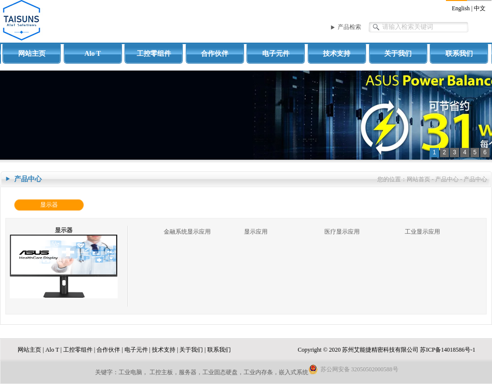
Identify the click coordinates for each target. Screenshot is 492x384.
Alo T (92, 53)
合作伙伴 (214, 53)
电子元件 (276, 53)
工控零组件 (154, 53)
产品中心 (447, 179)
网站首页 (418, 179)
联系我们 (459, 53)
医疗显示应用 (342, 231)
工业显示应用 (422, 231)
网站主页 (32, 53)
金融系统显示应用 (187, 231)
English (461, 8)
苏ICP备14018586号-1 (447, 349)
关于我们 (398, 53)
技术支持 (336, 53)
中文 (480, 8)
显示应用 (256, 231)
